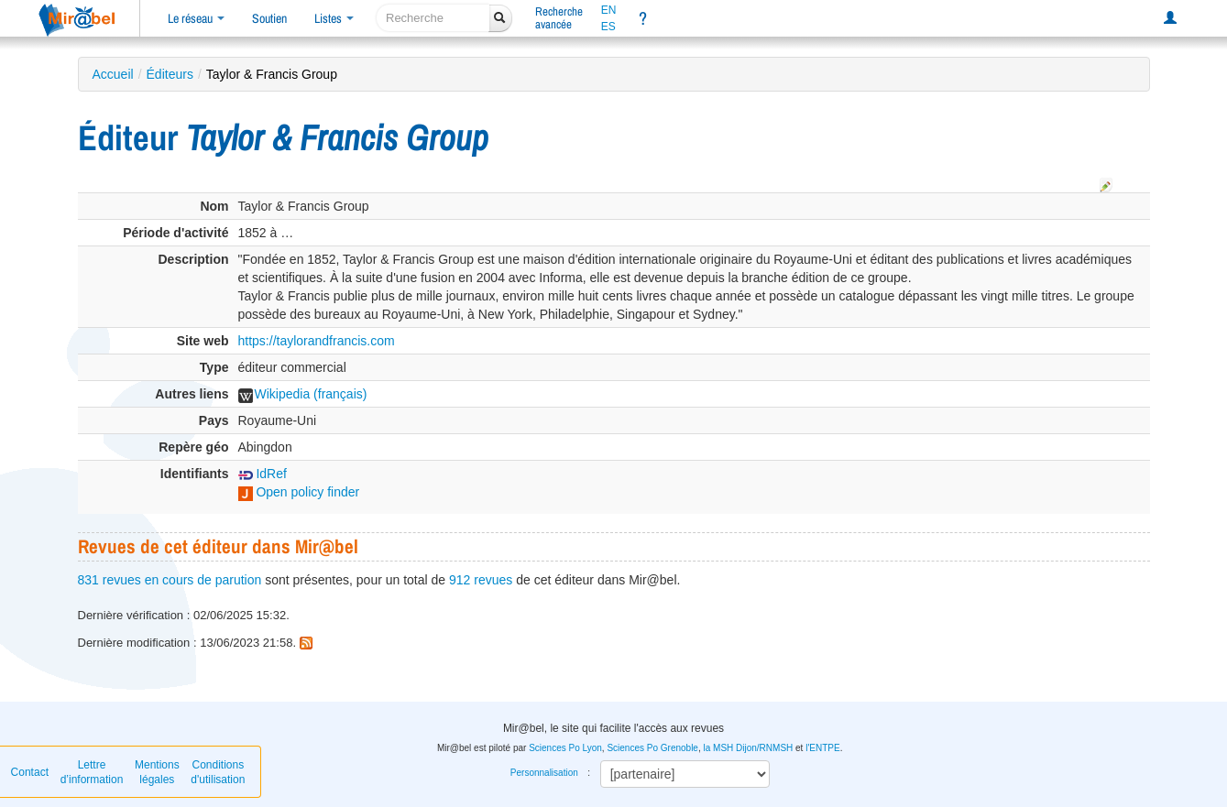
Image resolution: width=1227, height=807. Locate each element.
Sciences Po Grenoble (652, 748)
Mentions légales (157, 772)
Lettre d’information (92, 772)
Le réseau (196, 18)
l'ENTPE (822, 748)
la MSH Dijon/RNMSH (748, 748)
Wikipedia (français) (302, 394)
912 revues (480, 580)
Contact (30, 772)
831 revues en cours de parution (170, 580)
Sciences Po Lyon (565, 748)
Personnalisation (544, 773)
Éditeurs (170, 74)
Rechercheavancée (559, 18)
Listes (334, 18)
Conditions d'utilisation (218, 772)
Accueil (113, 74)
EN (609, 10)
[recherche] (433, 18)
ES (608, 26)
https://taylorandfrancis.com (316, 340)
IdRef (262, 473)
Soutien (269, 18)
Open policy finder (299, 492)
